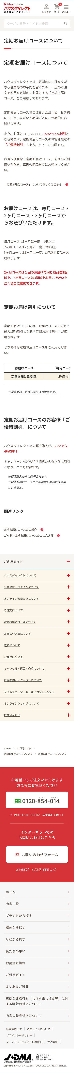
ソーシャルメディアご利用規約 (24, 1042)
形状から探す (15, 939)
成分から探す (15, 927)
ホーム (7, 748)
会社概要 (52, 1042)
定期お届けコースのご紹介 (20, 529)
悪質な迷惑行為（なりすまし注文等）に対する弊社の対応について (37, 1001)
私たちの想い (15, 951)
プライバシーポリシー (19, 1035)
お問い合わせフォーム (37, 854)
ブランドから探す (19, 915)
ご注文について (13, 610)
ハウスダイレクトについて (20, 575)
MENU (66, 7)
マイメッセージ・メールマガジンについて (29, 692)
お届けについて (13, 657)
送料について (12, 645)
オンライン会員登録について (21, 599)
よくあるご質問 (17, 986)
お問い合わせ (12, 715)
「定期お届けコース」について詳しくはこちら (33, 184)
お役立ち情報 (15, 963)
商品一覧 (12, 903)
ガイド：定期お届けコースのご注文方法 (28, 535)
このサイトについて (38, 1029)
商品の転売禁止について (24, 1015)
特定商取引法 (14, 1029)
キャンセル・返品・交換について (24, 668)
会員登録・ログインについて (21, 587)
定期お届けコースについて (18, 754)
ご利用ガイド (24, 748)
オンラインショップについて (21, 703)
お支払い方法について (17, 633)
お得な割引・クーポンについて (23, 680)
